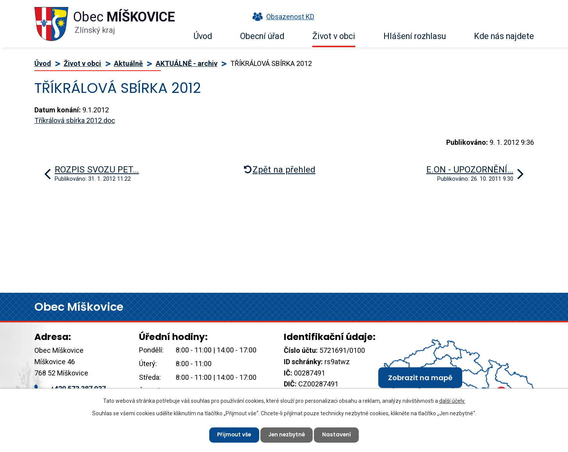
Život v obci (333, 36)
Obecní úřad (262, 36)
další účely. (452, 400)
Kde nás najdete (504, 36)
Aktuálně (128, 63)
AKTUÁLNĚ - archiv (186, 63)
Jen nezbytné (287, 434)
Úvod (203, 36)
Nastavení (338, 434)
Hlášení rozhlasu (414, 36)
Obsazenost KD (281, 16)
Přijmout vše (233, 434)
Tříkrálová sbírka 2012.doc (74, 120)
